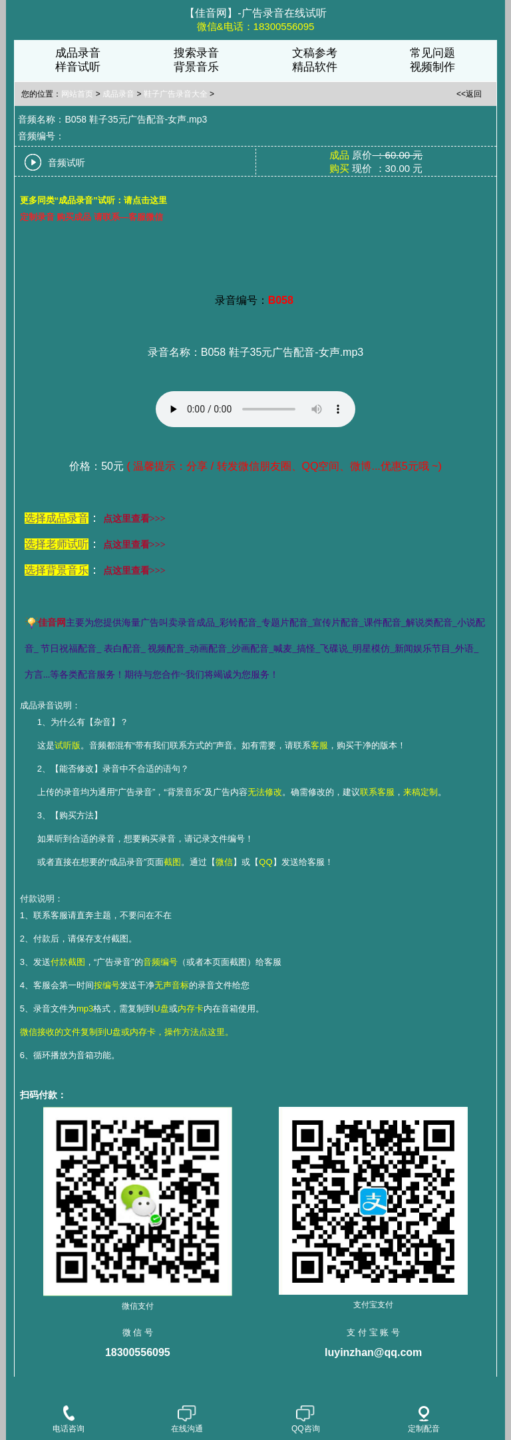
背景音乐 (196, 67)
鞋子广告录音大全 (176, 94)
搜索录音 (196, 53)
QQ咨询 (305, 1420)
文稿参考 (314, 53)
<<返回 (469, 94)
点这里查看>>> (134, 519)
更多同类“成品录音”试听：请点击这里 (93, 200)
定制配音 (424, 1419)
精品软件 (314, 67)
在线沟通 (187, 1420)
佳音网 (52, 623)
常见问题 (432, 53)
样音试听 (77, 67)
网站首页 (77, 94)
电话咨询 (69, 1420)
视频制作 (432, 67)
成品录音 (77, 53)
